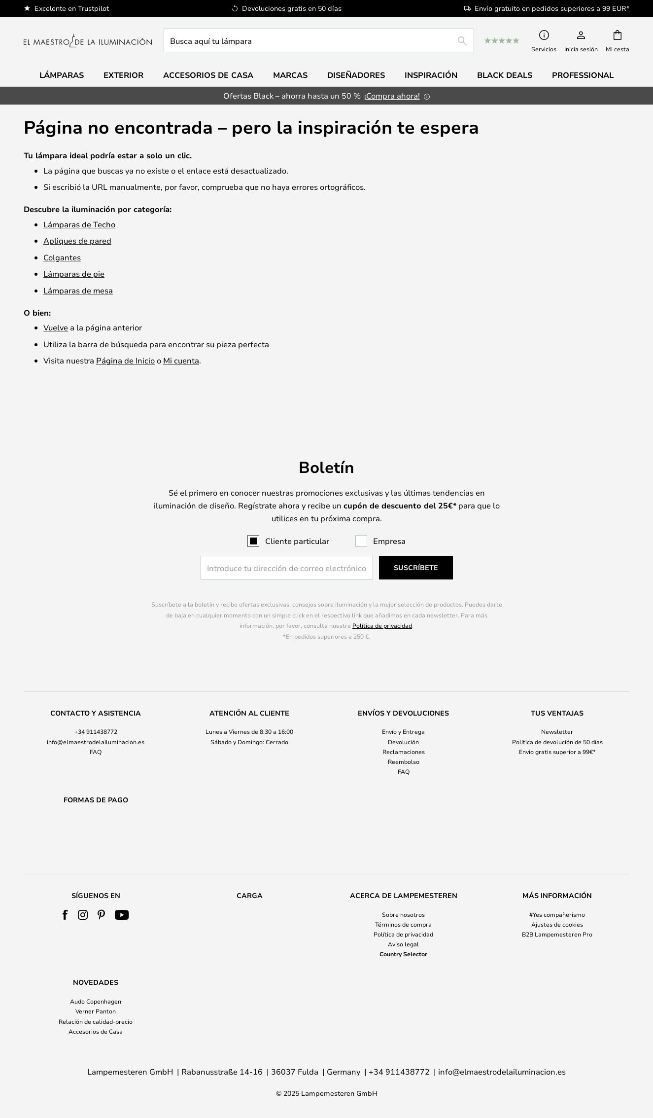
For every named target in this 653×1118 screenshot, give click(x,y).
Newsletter (557, 706)
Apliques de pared (77, 240)
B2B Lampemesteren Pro (557, 934)
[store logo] (88, 40)
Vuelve (55, 327)
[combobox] (319, 40)
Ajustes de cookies (557, 924)
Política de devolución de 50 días (557, 716)
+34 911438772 (95, 706)
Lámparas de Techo (79, 224)
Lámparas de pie (73, 273)
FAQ (96, 726)
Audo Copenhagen (95, 1001)
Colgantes (62, 257)
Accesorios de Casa (96, 1031)
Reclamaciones (403, 726)
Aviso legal (403, 944)
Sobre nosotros (403, 914)
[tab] (96, 717)
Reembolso (403, 736)
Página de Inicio (125, 360)
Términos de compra (403, 924)
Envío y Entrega (403, 706)
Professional (583, 75)
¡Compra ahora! (392, 95)
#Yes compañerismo (557, 914)
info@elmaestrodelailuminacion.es (95, 716)
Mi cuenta (181, 360)
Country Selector (403, 954)
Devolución (403, 716)
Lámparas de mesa (78, 290)
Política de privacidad (382, 600)
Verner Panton (95, 1011)
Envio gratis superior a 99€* (557, 726)
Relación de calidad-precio (96, 1021)
